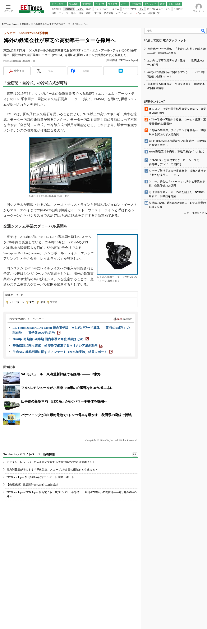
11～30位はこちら (197, 213)
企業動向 (24, 24)
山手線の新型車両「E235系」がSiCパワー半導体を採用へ (64, 401)
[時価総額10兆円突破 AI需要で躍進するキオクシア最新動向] (58, 345)
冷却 (42, 302)
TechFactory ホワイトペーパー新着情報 (29, 454)
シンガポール (16, 302)
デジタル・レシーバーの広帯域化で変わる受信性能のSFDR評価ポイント (50, 462)
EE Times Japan (9, 24)
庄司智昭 (112, 60)
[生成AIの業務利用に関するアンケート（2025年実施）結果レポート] (62, 352)
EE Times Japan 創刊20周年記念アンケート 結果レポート (40, 477)
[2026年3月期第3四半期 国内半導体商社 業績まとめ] (51, 339)
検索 (203, 31)
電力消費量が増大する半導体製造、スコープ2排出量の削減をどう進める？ (52, 469)
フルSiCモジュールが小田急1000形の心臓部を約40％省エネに (67, 388)
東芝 (31, 302)
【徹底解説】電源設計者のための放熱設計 (32, 484)
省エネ (53, 302)
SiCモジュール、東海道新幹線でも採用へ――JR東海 (61, 374)
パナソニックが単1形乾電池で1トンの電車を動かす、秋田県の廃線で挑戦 (76, 415)
